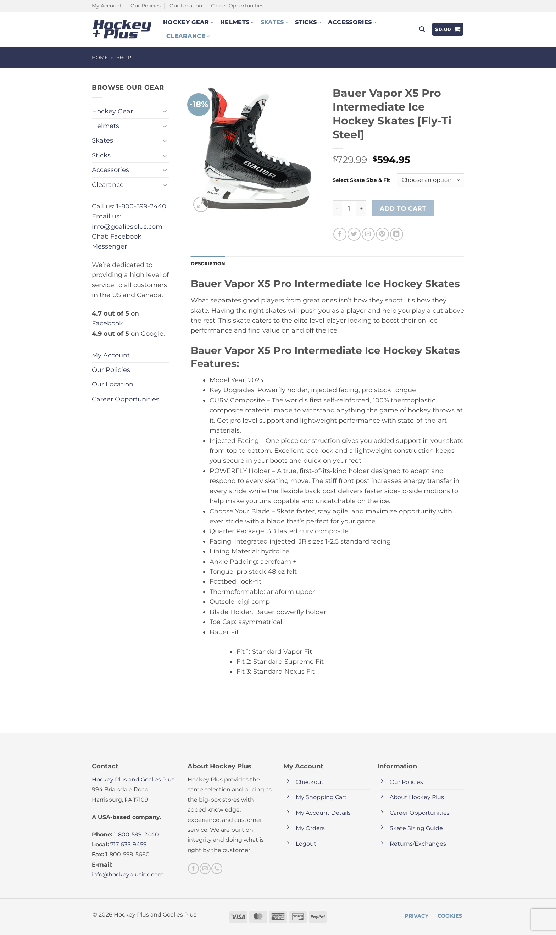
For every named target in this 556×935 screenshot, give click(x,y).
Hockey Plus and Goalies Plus (133, 780)
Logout (306, 844)
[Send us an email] (205, 869)
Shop (123, 57)
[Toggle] (165, 111)
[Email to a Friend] (368, 234)
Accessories (352, 22)
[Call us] (216, 869)
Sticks (308, 22)
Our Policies (145, 5)
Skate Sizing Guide (416, 828)
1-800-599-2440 (141, 206)
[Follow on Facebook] (193, 869)
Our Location (185, 5)
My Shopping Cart (321, 798)
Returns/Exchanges (418, 844)
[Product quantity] (349, 208)
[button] (422, 29)
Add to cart (403, 208)
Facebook (107, 323)
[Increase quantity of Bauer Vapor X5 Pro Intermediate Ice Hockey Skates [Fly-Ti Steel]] (361, 208)
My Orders (310, 828)
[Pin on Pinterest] (382, 234)
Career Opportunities (237, 5)
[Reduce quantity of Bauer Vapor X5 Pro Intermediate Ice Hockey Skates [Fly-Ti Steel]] (337, 208)
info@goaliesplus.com (127, 226)
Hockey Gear (188, 22)
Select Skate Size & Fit (361, 180)
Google (152, 333)
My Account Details (323, 813)
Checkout (310, 782)
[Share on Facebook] (339, 234)
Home (100, 57)
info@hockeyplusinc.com (128, 875)
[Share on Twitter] (354, 234)
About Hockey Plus (417, 798)
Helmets (237, 22)
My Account (107, 5)
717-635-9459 (128, 845)
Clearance (188, 36)
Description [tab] (209, 264)
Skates (275, 22)
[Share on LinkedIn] (396, 234)
